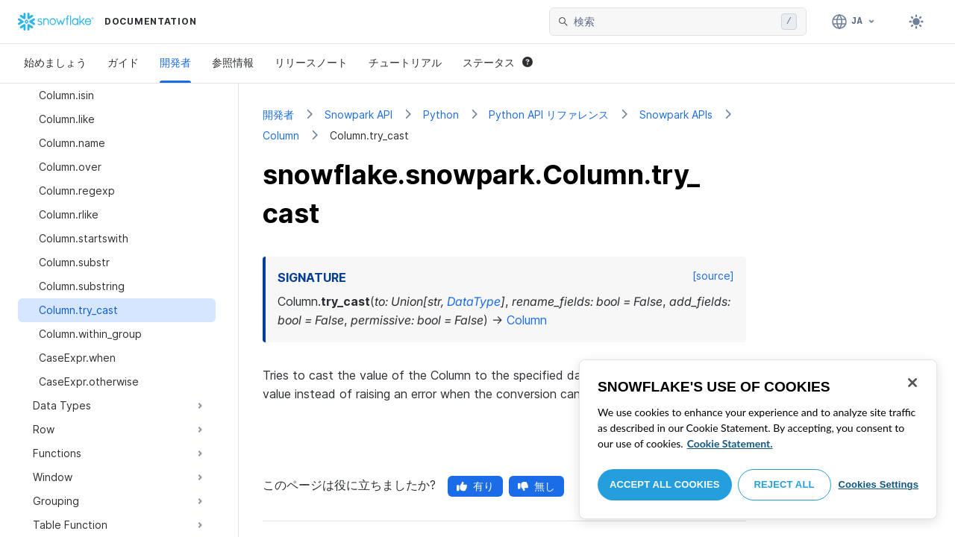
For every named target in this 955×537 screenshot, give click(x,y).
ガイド (123, 62)
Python (441, 114)
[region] (758, 439)
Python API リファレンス (549, 114)
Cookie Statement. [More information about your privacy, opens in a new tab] (730, 443)
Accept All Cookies (665, 484)
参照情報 (233, 62)
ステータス (498, 62)
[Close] (912, 382)
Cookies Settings (878, 484)
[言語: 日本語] (853, 22)
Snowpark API (358, 114)
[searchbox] (674, 21)
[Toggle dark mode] (916, 22)
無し (536, 486)
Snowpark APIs (676, 114)
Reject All (784, 484)
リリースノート (311, 62)
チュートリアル (405, 62)
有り (475, 486)
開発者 (175, 62)
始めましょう (55, 62)
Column (281, 135)
